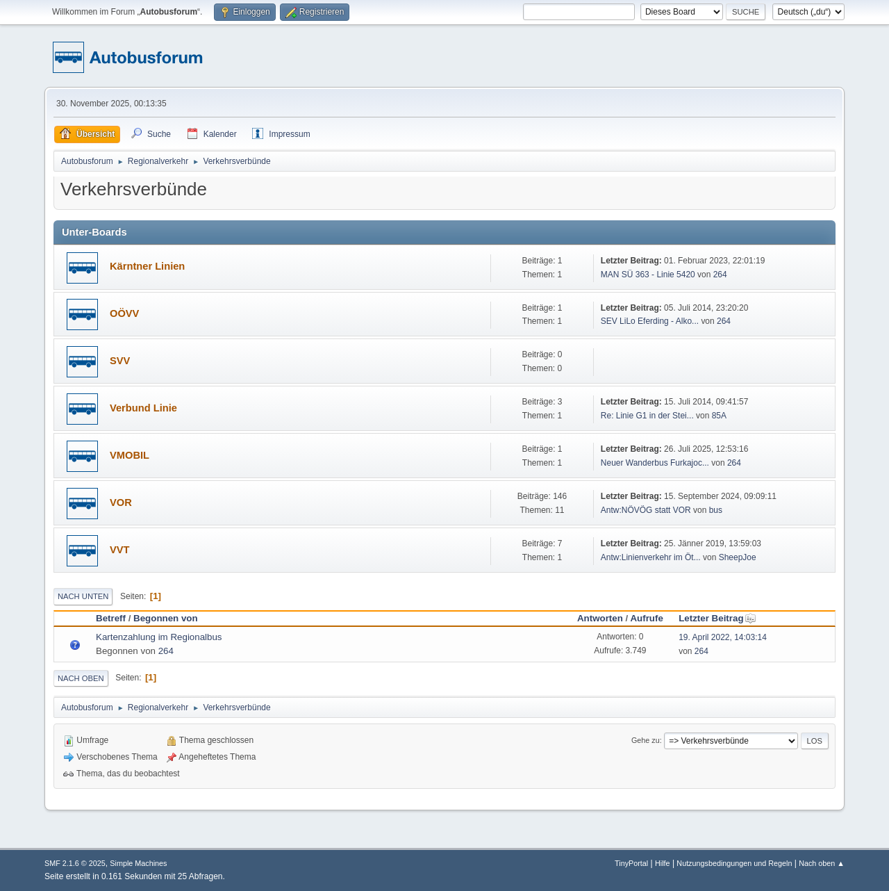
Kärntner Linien (147, 266)
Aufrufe (646, 618)
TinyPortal (631, 863)
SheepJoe (737, 557)
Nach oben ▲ (822, 863)
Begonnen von (165, 618)
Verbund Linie (143, 408)
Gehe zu (645, 740)
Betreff (111, 618)
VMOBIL (129, 455)
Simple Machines (138, 863)
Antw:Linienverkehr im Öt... (651, 557)
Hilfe (662, 863)
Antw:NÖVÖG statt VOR (646, 510)
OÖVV (124, 313)
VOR (121, 502)
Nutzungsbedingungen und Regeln (734, 863)
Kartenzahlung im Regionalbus (159, 637)
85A (719, 415)
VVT (120, 549)
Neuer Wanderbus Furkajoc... (655, 463)
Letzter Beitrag (717, 618)
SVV (120, 360)
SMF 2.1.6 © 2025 (75, 863)
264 (720, 274)
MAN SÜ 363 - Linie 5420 (648, 274)
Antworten (600, 618)
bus (715, 510)
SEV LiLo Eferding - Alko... (650, 321)
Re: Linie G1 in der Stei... (647, 415)
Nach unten (83, 596)
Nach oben (81, 678)
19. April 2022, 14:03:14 (723, 637)
